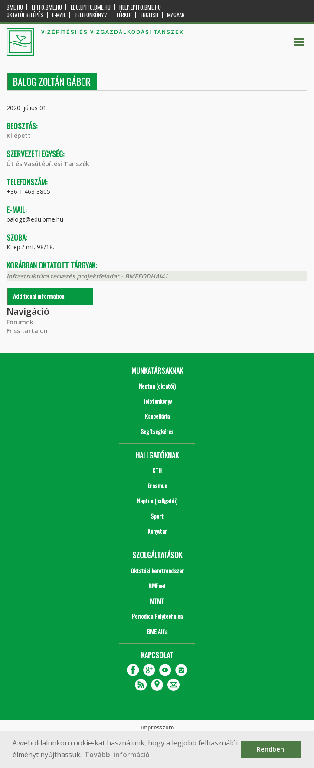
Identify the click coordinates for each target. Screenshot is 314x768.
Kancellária (157, 416)
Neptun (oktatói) (157, 385)
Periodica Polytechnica (157, 616)
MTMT (157, 600)
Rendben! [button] (271, 749)
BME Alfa (157, 631)
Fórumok (20, 322)
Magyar (176, 15)
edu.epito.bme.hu (91, 7)
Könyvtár (157, 531)
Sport (157, 515)
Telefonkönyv (91, 15)
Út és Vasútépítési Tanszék (48, 164)
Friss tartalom (28, 331)
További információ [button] (117, 754)
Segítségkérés (157, 431)
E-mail (59, 15)
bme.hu (15, 7)
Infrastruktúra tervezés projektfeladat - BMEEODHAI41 (87, 276)
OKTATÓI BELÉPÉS (25, 15)
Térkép (124, 15)
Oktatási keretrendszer (157, 570)
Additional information (38, 296)
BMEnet (157, 585)
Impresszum (157, 727)
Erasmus (157, 485)
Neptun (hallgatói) (157, 500)
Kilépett (19, 135)
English (149, 15)
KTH (157, 470)
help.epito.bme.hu (140, 7)
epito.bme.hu (47, 7)
